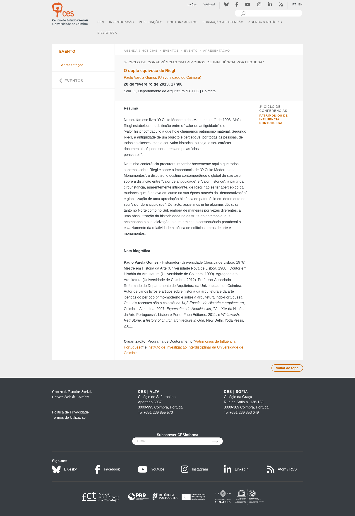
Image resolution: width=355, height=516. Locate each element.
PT (294, 4)
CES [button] (100, 22)
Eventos (171, 50)
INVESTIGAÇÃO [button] (121, 22)
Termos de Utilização (69, 417)
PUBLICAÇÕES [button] (150, 22)
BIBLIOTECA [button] (107, 32)
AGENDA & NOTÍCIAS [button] (265, 22)
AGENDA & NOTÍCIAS (140, 50)
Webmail (209, 4)
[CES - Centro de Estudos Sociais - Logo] (70, 13)
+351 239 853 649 (244, 412)
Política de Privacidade (70, 412)
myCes (192, 4)
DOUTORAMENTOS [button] (182, 22)
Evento (190, 50)
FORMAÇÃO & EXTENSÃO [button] (222, 22)
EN (300, 4)
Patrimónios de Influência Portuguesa (273, 119)
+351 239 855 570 (158, 412)
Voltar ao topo (287, 368)
